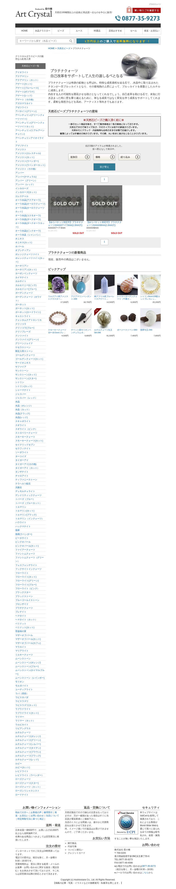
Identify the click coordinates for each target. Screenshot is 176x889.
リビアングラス (23, 728)
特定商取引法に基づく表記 (30, 819)
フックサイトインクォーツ (28, 569)
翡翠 (17, 530)
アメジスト (20, 149)
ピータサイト (21, 538)
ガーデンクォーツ (24, 293)
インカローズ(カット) (25, 192)
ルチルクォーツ (23, 732)
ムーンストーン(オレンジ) (28, 662)
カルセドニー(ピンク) (25, 285)
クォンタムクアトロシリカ (28, 320)
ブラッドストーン (24, 596)
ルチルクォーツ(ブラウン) (28, 752)
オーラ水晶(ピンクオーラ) (28, 231)
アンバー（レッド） (25, 184)
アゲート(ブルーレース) (27, 88)
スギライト (20, 425)
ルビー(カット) (22, 767)
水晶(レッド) (21, 417)
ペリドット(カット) (24, 627)
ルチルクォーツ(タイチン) (28, 748)
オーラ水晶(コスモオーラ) (28, 215)
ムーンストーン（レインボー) (29, 678)
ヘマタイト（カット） (26, 619)
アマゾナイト (21, 145)
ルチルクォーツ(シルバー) (28, 744)
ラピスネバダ (21, 697)
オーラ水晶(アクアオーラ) (28, 200)
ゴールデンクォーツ (25, 355)
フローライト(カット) (25, 577)
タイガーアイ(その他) (25, 464)
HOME (24, 30)
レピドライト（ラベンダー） (29, 775)
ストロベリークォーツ (26, 433)
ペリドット (20, 623)
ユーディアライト (24, 689)
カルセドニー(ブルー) (25, 289)
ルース (79, 30)
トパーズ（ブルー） (25, 499)
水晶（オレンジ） (24, 405)
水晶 (17, 401)
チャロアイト (21, 476)
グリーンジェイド (24, 343)
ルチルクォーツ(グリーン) (28, 740)
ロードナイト (21, 794)
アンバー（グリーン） (26, 180)
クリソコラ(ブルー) (24, 328)
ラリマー (19, 717)
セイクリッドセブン (25, 444)
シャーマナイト (23, 390)
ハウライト (20, 522)
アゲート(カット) (23, 84)
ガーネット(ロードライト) (28, 312)
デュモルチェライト (25, 491)
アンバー (19, 172)
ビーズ (61, 30)
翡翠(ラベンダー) (23, 534)
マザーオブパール (24, 635)
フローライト (21, 573)
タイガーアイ (21, 460)
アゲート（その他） (25, 99)
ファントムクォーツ (25, 553)
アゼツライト (21, 107)
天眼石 (18, 487)
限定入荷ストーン (24, 351)
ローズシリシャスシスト (27, 790)
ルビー (18, 763)
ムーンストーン (23, 658)
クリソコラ (20, 324)
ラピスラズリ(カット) (25, 705)
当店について (52, 815)
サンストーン (21, 370)
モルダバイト (21, 685)
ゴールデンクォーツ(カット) (29, 359)
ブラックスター (23, 592)
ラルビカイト (21, 724)
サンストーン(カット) (25, 374)
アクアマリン (21, 76)
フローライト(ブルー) (25, 584)
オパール (19, 246)
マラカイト (20, 647)
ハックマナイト (23, 526)
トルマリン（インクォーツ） (29, 518)
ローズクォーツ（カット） (28, 787)
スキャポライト (23, 421)
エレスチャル (21, 196)
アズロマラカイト (24, 103)
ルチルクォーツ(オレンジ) (28, 736)
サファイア (20, 367)
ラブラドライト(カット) (27, 713)
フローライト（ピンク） (27, 588)
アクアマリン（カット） (27, 80)
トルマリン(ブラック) (25, 514)
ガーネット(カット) (24, 308)
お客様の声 (36, 812)
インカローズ (21, 188)
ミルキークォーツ (24, 654)
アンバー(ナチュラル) (25, 176)
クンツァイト (21, 335)
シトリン (19, 382)
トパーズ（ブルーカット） (28, 503)
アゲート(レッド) (23, 95)
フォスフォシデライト (26, 565)
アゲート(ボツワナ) (24, 91)
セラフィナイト (23, 448)
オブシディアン (23, 250)
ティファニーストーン (26, 479)
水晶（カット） (23, 409)
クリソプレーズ (23, 331)
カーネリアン (21, 265)
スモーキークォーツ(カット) (29, 440)
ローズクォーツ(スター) (27, 783)
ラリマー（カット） (25, 720)
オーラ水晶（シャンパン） (28, 235)
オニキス (19, 238)
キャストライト (23, 316)
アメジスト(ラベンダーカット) (30, 165)
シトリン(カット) (23, 386)
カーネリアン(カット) (25, 269)
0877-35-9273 (149, 866)
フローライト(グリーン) (27, 580)
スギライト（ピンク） (26, 429)
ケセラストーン (23, 347)
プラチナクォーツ (24, 608)
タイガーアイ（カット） (27, 468)
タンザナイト (21, 472)
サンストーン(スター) (25, 378)
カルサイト (20, 281)
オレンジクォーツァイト (27, 254)
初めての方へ (21, 812)
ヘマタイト (20, 616)
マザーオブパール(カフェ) (28, 643)
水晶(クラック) (22, 413)
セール (133, 30)
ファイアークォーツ (25, 549)
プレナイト (20, 612)
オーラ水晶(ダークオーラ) (28, 219)
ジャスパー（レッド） (26, 398)
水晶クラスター (42, 30)
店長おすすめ (115, 30)
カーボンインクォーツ (26, 273)
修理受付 (48, 812)
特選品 (97, 30)
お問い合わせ (37, 815)
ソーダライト (21, 452)
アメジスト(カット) (24, 157)
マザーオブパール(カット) (28, 639)
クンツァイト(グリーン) (27, 339)
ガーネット (20, 304)
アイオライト (21, 72)
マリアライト (21, 650)
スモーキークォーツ (25, 437)
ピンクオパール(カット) (27, 546)
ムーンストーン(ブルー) (27, 666)
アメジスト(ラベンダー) (27, 161)
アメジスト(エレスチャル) (28, 153)
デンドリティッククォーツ (28, 495)
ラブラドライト (23, 709)
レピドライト (21, 771)
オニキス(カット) (23, 242)
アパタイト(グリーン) (25, 111)
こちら (145, 872)
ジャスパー (20, 394)
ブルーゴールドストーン (27, 600)
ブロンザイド (21, 604)
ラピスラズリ (21, 701)
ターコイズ (20, 456)
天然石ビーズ (63, 48)
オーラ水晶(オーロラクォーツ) (30, 204)
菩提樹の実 (20, 631)
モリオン (19, 681)
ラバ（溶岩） (21, 693)
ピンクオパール (23, 542)
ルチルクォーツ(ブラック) (28, 755)
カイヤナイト (21, 277)
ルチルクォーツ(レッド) (27, 759)
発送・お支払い (151, 30)
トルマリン (20, 507)
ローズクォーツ (23, 779)
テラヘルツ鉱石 (23, 483)
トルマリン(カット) (24, 510)
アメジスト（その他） (26, 169)
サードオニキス (23, 362)
